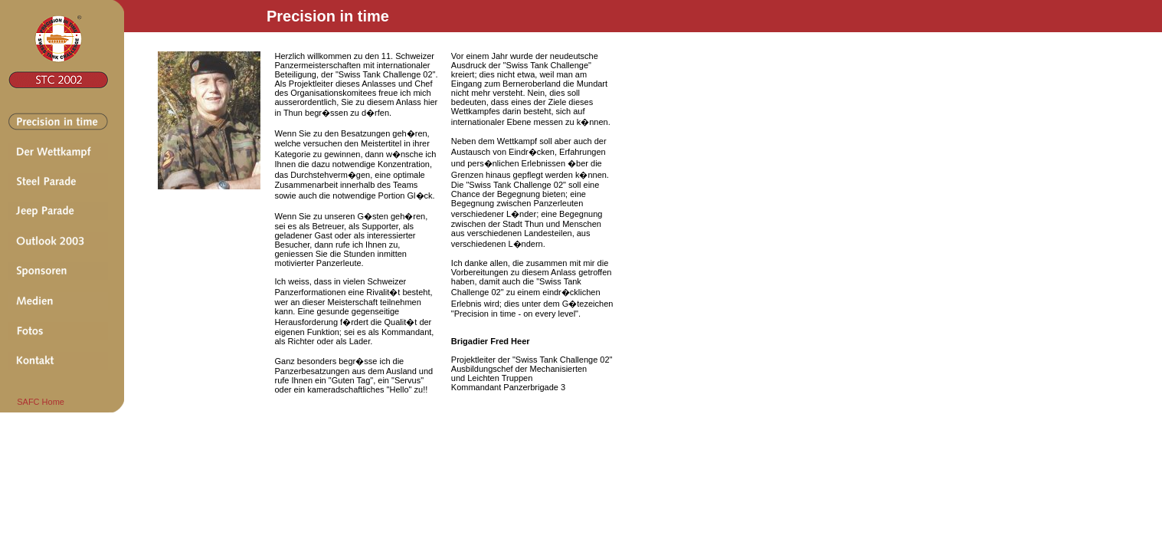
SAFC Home (36, 401)
